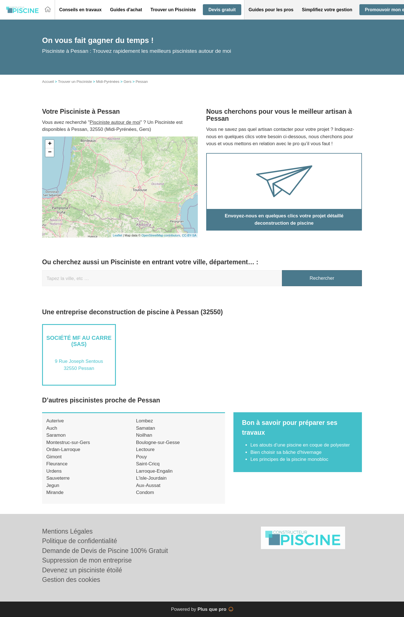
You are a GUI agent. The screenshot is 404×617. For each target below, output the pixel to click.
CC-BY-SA (189, 235)
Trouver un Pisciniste (75, 81)
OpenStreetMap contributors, (161, 235)
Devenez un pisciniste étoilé (82, 570)
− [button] (50, 152)
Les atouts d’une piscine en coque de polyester (300, 445)
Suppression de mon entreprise (87, 560)
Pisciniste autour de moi (115, 122)
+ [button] (50, 144)
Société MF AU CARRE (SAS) (79, 341)
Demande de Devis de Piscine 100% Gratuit (105, 550)
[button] (80, 10)
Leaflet (117, 235)
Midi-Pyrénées (107, 81)
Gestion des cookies (71, 579)
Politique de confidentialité (79, 541)
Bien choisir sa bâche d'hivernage (286, 452)
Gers (127, 81)
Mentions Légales (67, 531)
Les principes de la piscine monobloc (289, 459)
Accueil (48, 81)
